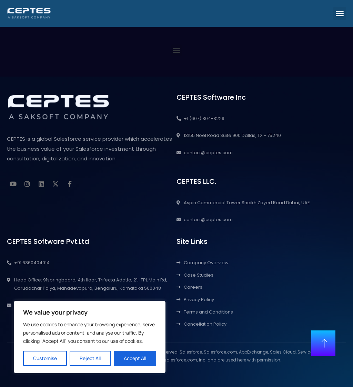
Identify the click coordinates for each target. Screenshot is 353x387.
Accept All (135, 358)
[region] (89, 337)
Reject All (90, 358)
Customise (45, 358)
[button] (339, 13)
